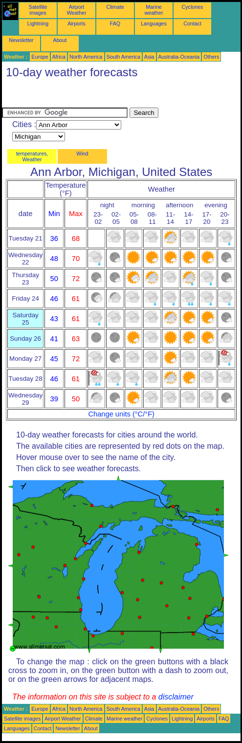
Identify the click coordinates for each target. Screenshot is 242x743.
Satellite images (38, 10)
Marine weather (154, 10)
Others (211, 57)
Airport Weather (76, 10)
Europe (39, 57)
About (60, 40)
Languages (154, 23)
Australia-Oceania (179, 57)
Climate (115, 7)
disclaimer (176, 697)
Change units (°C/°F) (121, 414)
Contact (192, 23)
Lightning (37, 23)
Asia (149, 57)
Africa (59, 57)
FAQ (115, 23)
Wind (82, 153)
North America (86, 57)
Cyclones (192, 7)
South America (123, 57)
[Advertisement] (80, 95)
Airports (76, 23)
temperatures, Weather (32, 156)
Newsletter (21, 40)
